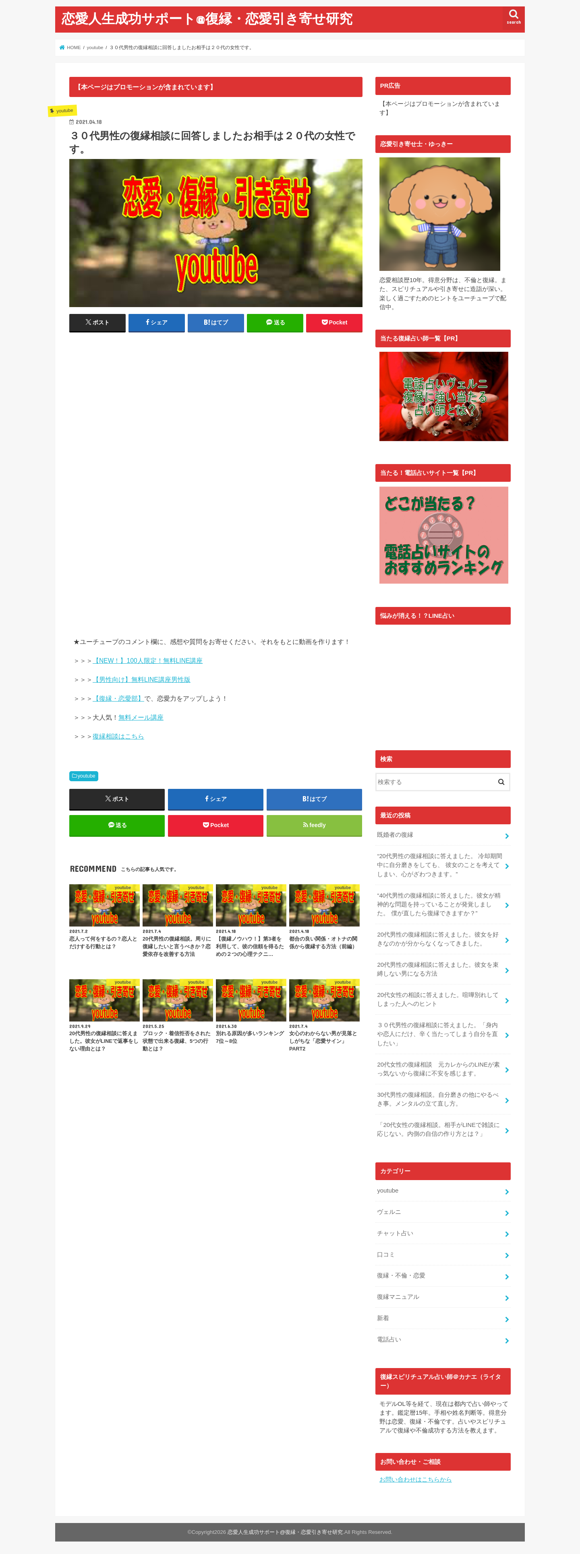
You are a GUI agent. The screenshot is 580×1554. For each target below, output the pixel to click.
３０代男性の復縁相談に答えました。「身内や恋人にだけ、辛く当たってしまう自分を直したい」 (437, 1033)
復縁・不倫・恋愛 (401, 1274)
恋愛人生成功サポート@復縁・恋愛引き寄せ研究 (207, 18)
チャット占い (395, 1232)
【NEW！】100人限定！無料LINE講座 (148, 660)
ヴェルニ (389, 1211)
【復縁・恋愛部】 (118, 698)
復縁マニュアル (398, 1296)
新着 (383, 1317)
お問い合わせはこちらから (415, 1479)
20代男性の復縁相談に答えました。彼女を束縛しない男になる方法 (438, 968)
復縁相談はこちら (118, 736)
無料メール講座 (141, 717)
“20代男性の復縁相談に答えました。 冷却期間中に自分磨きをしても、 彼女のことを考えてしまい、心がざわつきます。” (439, 864)
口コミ (386, 1253)
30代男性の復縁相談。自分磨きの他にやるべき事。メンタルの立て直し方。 (438, 1098)
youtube (86, 776)
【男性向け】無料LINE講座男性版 (142, 679)
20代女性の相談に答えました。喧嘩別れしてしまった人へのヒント (438, 998)
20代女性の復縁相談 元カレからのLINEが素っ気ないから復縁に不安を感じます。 (438, 1067)
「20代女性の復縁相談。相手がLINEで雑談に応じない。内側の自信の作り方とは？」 (438, 1128)
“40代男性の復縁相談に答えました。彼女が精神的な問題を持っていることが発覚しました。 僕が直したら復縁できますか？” (438, 903)
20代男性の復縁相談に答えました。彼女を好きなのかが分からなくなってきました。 (438, 938)
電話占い (389, 1338)
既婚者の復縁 (395, 834)
